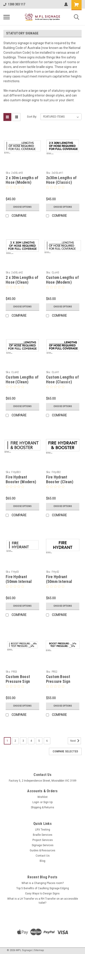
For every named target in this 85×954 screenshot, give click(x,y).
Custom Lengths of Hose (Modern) (62, 280)
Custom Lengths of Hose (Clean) (22, 379)
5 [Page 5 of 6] (39, 740)
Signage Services (42, 845)
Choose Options (22, 207)
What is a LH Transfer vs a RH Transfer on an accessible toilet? (42, 900)
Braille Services (42, 834)
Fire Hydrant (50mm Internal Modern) (19, 581)
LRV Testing (42, 829)
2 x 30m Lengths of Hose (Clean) (22, 280)
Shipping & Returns (42, 807)
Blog (42, 860)
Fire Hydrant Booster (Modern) (21, 479)
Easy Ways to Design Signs (42, 893)
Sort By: (32, 116)
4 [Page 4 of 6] (31, 740)
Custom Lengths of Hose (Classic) (62, 379)
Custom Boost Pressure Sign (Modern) (18, 681)
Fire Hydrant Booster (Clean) (59, 479)
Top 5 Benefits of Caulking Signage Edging (42, 888)
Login (35, 802)
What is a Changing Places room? (43, 883)
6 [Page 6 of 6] (47, 740)
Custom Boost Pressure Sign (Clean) (58, 681)
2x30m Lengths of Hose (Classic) (61, 180)
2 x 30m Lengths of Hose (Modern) (22, 180)
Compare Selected (65, 751)
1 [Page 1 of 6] (7, 740)
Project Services (42, 840)
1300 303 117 (14, 4)
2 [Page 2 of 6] (15, 740)
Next (75, 741)
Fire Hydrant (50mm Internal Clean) (59, 581)
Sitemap (39, 950)
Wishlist (42, 797)
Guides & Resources (42, 850)
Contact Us (43, 855)
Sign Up (48, 802)
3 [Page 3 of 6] (23, 740)
